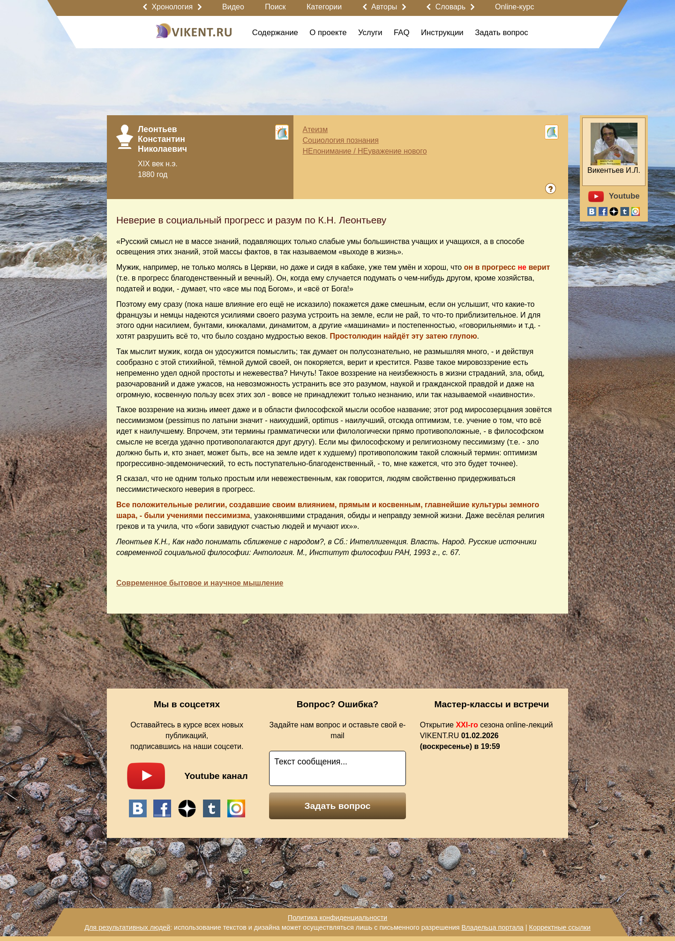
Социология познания (341, 140)
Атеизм (315, 129)
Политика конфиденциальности (337, 917)
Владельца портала (492, 927)
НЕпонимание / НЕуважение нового (365, 151)
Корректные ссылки (560, 927)
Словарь (450, 7)
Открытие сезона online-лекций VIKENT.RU (486, 735)
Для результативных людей (127, 927)
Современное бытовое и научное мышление (199, 583)
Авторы (384, 7)
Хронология (172, 7)
